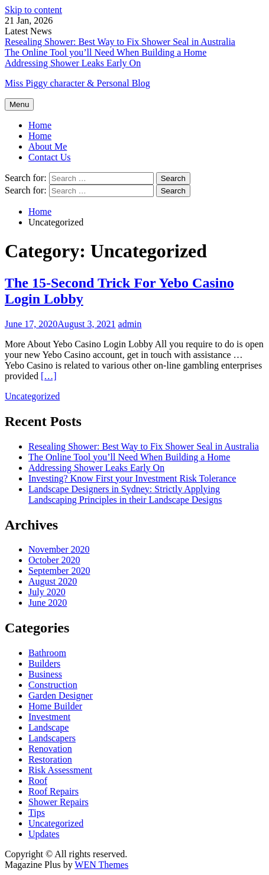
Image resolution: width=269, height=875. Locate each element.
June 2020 (47, 603)
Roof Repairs (53, 791)
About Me (47, 146)
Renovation (50, 749)
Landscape (48, 727)
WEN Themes (101, 865)
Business (45, 674)
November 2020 (59, 549)
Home (39, 136)
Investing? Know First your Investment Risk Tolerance (132, 478)
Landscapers (52, 738)
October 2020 (54, 560)
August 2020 (52, 581)
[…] (49, 376)
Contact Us (49, 157)
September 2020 (59, 571)
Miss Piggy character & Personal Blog (77, 83)
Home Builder (55, 706)
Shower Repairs (58, 802)
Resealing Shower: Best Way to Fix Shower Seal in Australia (120, 42)
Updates (43, 834)
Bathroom (47, 653)
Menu (19, 104)
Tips (36, 813)
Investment (49, 717)
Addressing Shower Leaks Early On (73, 63)
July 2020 (47, 592)
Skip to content (33, 10)
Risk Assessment (60, 770)
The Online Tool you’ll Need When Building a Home (105, 52)
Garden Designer (60, 695)
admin (130, 324)
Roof (37, 781)
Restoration (50, 759)
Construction (52, 685)
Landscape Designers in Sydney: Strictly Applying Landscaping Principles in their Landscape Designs (125, 494)
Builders (44, 663)
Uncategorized (32, 396)
